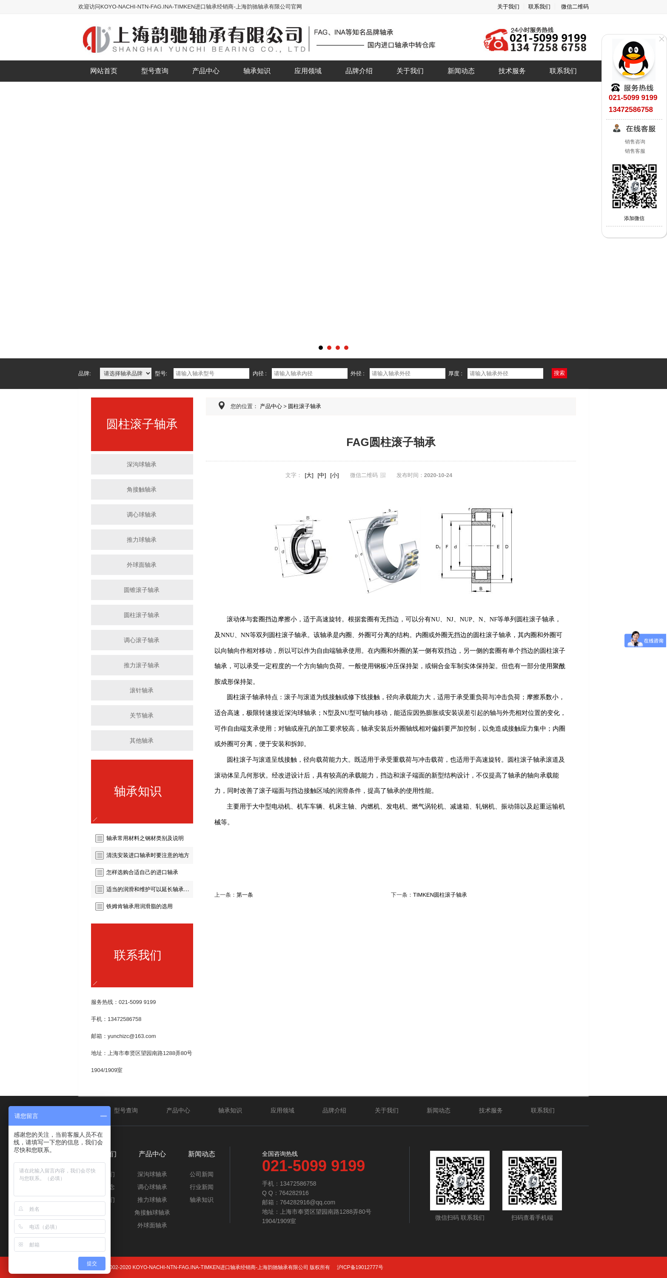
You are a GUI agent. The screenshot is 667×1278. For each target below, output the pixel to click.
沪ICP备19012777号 (359, 1267)
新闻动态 (461, 70)
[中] (321, 475)
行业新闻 (202, 1187)
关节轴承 (138, 715)
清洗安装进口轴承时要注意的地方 (147, 855)
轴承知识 (257, 70)
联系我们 (539, 6)
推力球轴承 (138, 539)
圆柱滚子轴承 (138, 615)
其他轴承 (138, 740)
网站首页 (103, 70)
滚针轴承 (138, 690)
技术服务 (512, 70)
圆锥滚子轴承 (138, 589)
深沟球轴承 (138, 464)
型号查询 (154, 70)
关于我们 (508, 6)
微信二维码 (575, 6)
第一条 (245, 895)
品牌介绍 (359, 70)
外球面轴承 (138, 564)
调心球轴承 (138, 514)
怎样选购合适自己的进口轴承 (142, 872)
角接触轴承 (138, 489)
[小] (334, 475)
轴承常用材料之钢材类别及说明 (145, 838)
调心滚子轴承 (138, 640)
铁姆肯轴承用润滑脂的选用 (139, 906)
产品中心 (205, 70)
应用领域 (308, 70)
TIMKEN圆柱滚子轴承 (440, 895)
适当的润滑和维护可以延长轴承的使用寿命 (149, 889)
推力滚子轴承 (138, 665)
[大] (309, 475)
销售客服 (634, 151)
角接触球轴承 (152, 1212)
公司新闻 (202, 1174)
